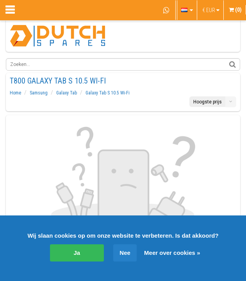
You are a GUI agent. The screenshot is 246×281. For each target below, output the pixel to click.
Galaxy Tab (66, 93)
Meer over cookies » (172, 252)
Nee (124, 252)
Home (15, 93)
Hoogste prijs (207, 102)
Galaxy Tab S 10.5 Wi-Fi (108, 93)
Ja (77, 252)
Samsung (39, 93)
